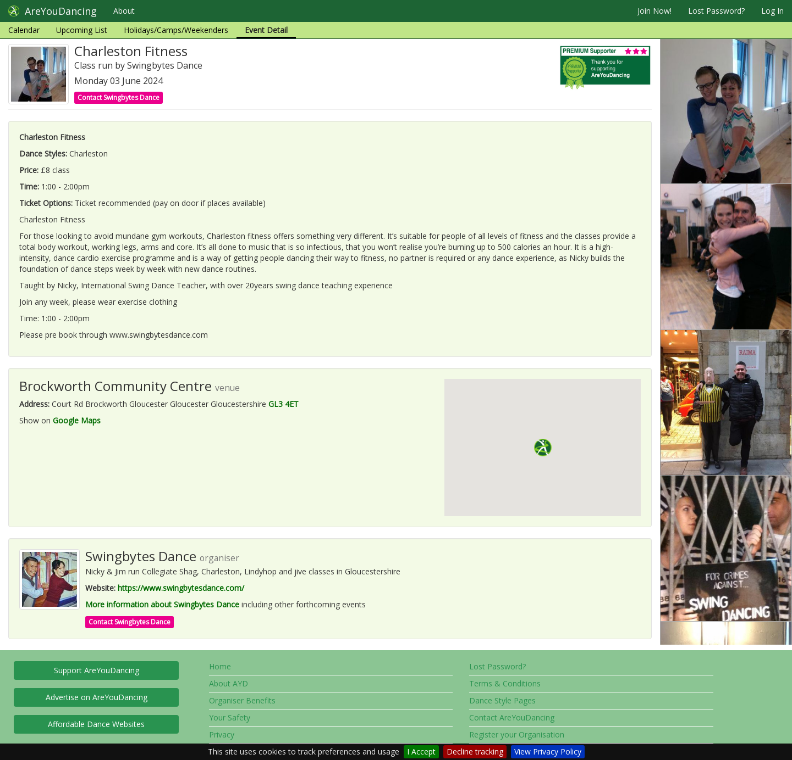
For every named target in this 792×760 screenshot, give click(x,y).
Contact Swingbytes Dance (119, 97)
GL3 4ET (283, 404)
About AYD (228, 683)
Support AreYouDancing (96, 670)
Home (220, 666)
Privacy (221, 734)
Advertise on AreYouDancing (96, 697)
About (124, 10)
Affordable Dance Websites (96, 724)
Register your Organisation (516, 734)
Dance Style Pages (502, 700)
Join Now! (654, 10)
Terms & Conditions (505, 683)
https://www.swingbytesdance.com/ (181, 588)
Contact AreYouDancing (511, 717)
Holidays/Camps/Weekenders (176, 30)
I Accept (421, 751)
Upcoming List (81, 30)
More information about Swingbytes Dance (162, 604)
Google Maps (77, 420)
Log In (772, 10)
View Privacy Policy (547, 751)
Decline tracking (475, 751)
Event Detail (266, 30)
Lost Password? (716, 10)
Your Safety (229, 717)
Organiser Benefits (242, 700)
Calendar (24, 30)
